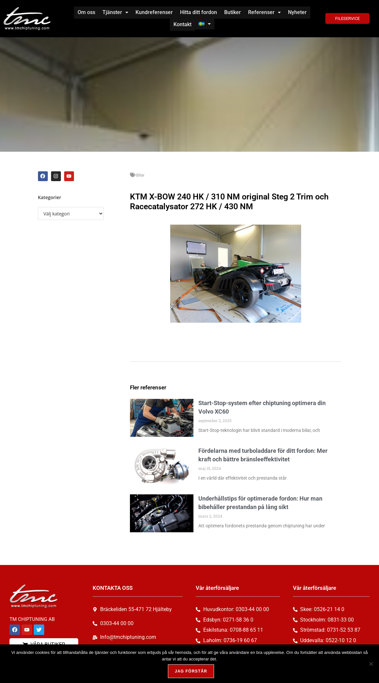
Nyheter (297, 12)
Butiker (232, 12)
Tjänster (115, 12)
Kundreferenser (154, 12)
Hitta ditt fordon (198, 12)
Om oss (86, 12)
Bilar (140, 174)
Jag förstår (191, 671)
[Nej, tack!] (371, 663)
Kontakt (182, 24)
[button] (115, 12)
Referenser (264, 12)
